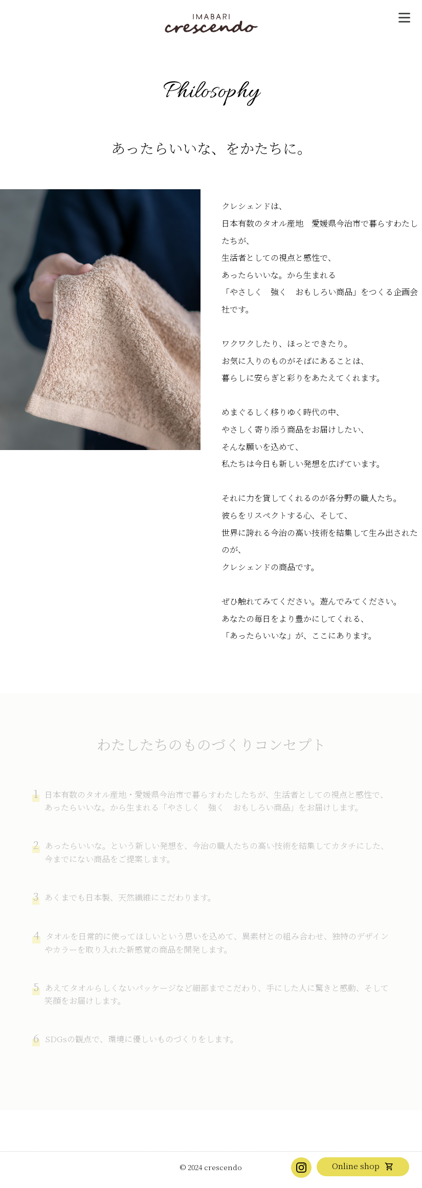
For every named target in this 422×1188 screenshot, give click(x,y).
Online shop (356, 1166)
